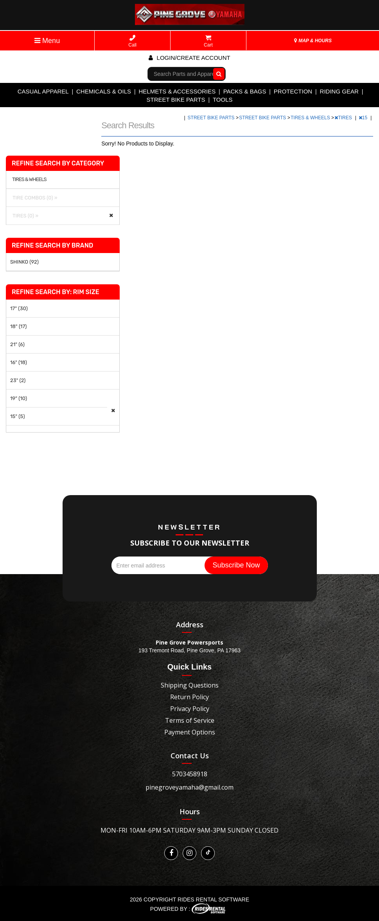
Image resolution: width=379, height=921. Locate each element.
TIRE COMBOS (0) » (33, 198)
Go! (217, 73)
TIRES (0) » (24, 216)
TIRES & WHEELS (311, 117)
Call (132, 41)
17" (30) (19, 308)
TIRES (343, 117)
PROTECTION (293, 91)
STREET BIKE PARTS (175, 99)
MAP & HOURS (313, 40)
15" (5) (17, 416)
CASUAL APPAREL (43, 91)
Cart (208, 41)
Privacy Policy (189, 708)
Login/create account (189, 57)
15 (364, 117)
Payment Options (189, 732)
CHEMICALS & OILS (103, 91)
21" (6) (17, 344)
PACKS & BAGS (244, 91)
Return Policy (189, 696)
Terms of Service (189, 720)
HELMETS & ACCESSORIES (177, 91)
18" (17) (18, 326)
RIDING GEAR (339, 91)
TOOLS (223, 99)
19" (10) (18, 398)
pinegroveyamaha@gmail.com (189, 787)
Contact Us (190, 755)
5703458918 (189, 774)
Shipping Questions (190, 685)
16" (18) (18, 362)
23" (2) (18, 380)
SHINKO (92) (24, 262)
